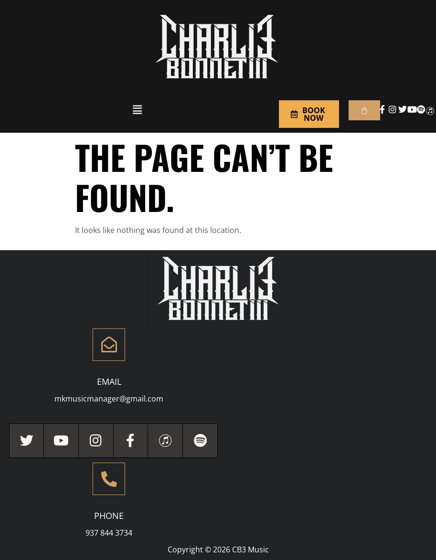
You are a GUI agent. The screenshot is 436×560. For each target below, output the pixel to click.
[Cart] (364, 110)
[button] (137, 109)
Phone (109, 515)
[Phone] (109, 479)
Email (109, 381)
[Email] (109, 344)
